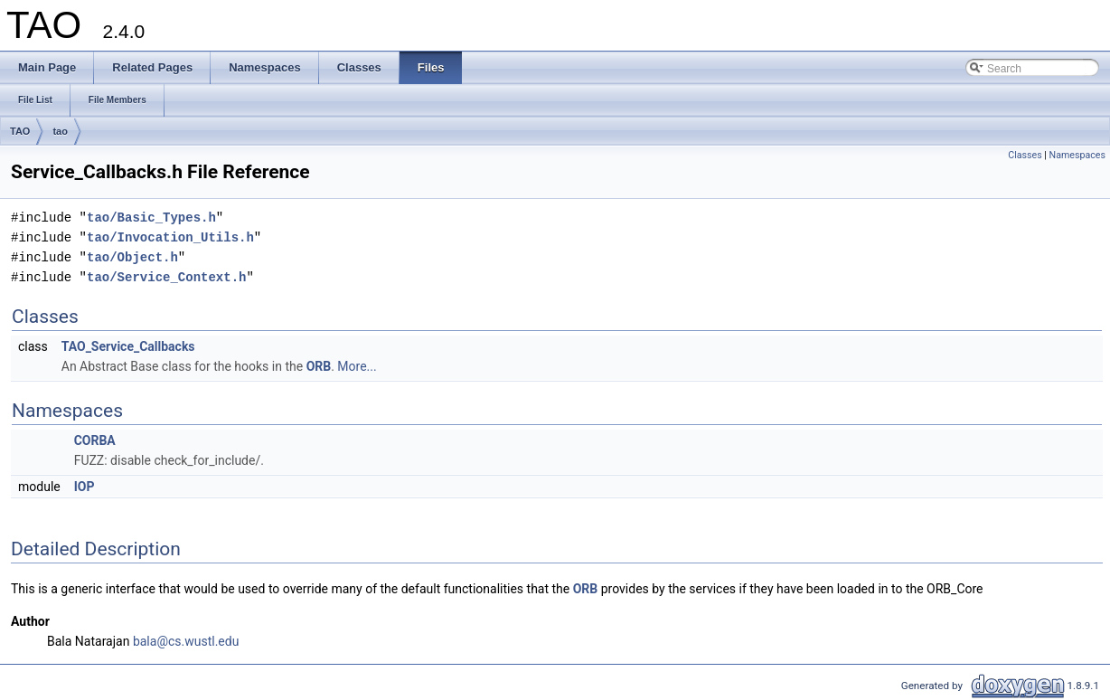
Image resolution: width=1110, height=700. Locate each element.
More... (356, 366)
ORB (319, 366)
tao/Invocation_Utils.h (170, 237)
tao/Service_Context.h (166, 277)
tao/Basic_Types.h (151, 217)
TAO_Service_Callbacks (128, 346)
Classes (1024, 155)
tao (60, 131)
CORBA (95, 440)
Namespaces (1077, 155)
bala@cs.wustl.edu (186, 641)
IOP (84, 486)
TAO (20, 131)
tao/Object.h (132, 257)
